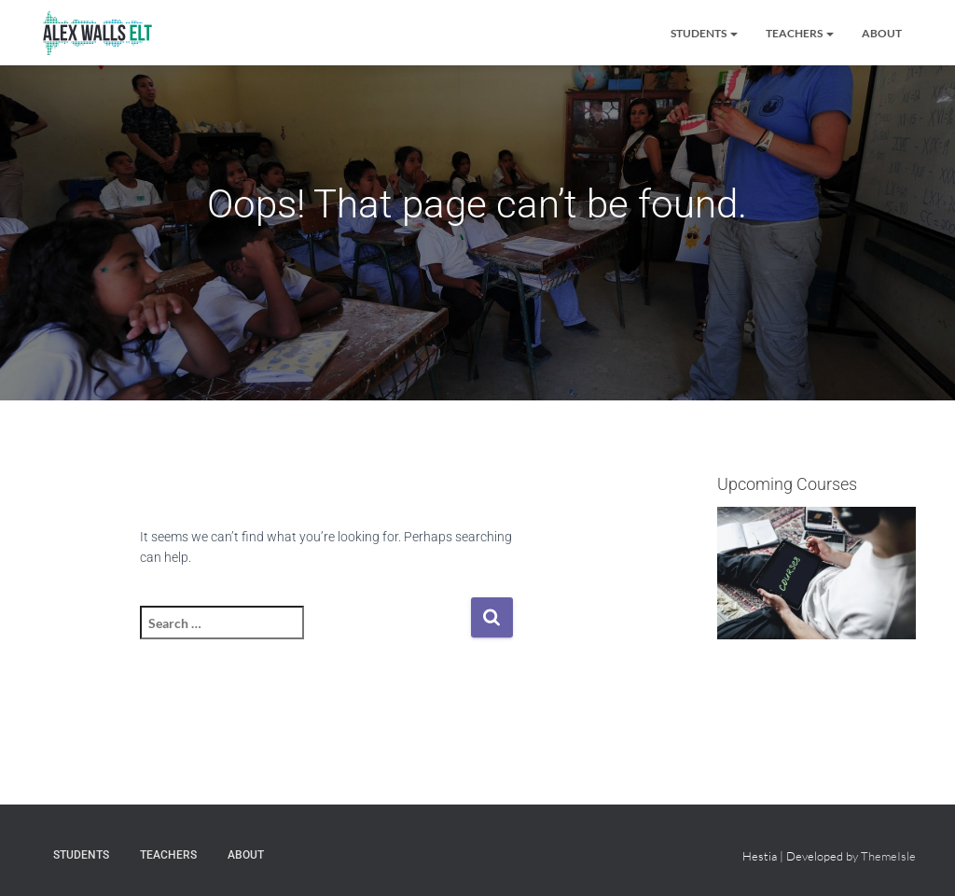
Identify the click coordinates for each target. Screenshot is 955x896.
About (882, 33)
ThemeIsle (888, 855)
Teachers (800, 33)
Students (704, 33)
